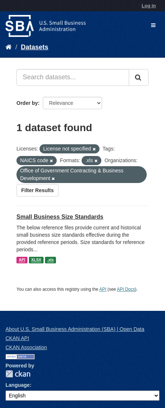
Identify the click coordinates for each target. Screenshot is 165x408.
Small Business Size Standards (59, 217)
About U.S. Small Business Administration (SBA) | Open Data (74, 329)
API (22, 260)
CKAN (17, 374)
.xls (50, 260)
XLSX (36, 260)
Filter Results (37, 190)
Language (17, 385)
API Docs (126, 289)
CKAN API (17, 338)
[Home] (8, 47)
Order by (27, 103)
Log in (149, 5)
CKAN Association (26, 347)
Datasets (34, 47)
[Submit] (139, 77)
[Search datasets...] (72, 77)
